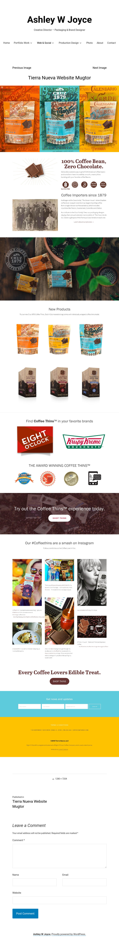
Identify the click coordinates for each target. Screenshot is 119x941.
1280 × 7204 (61, 779)
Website (16, 892)
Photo (89, 42)
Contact (111, 42)
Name (15, 874)
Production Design (69, 42)
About (100, 42)
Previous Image (21, 67)
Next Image (100, 67)
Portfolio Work (21, 42)
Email (65, 874)
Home (6, 42)
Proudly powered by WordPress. (69, 934)
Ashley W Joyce (59, 19)
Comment (18, 840)
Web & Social (44, 42)
